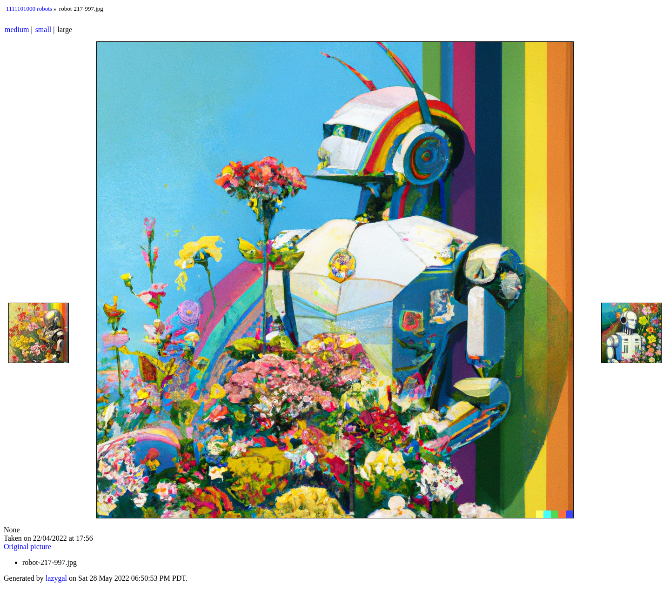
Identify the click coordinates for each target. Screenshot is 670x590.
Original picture (27, 546)
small (43, 29)
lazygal (56, 578)
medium (17, 29)
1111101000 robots (29, 8)
